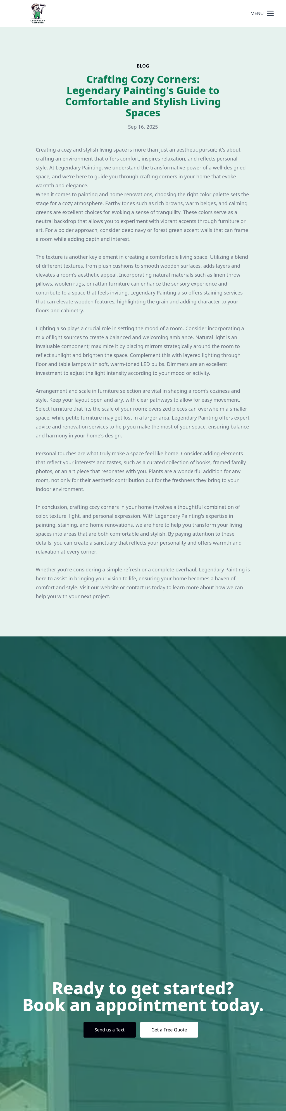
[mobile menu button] (270, 13)
